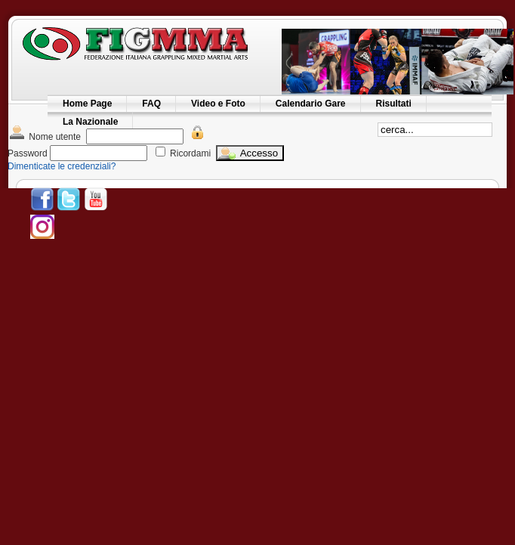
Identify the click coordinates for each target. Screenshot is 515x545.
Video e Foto (218, 103)
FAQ (151, 103)
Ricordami (190, 153)
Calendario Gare (311, 103)
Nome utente (44, 137)
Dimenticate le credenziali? (62, 166)
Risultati (394, 103)
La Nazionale (90, 121)
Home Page (87, 103)
